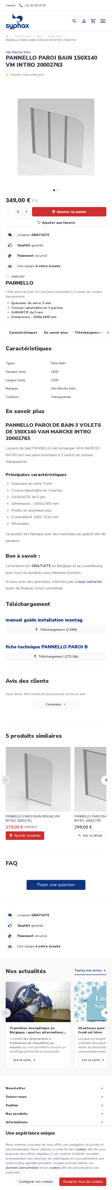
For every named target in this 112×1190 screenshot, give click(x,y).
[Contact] (10, 5)
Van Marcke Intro (18, 52)
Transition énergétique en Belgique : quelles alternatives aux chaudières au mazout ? (36, 1030)
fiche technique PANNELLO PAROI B (47, 647)
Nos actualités (26, 971)
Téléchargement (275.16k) (56, 656)
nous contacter (90, 581)
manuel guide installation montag (44, 620)
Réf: (8, 276)
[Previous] (6, 780)
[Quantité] (18, 211)
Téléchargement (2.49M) (56, 629)
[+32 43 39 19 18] (32, 5)
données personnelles (22, 1167)
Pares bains (55, 36)
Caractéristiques (23, 332)
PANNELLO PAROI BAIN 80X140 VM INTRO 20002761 (33, 818)
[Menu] (103, 21)
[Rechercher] (74, 21)
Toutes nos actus (87, 970)
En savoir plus (56, 332)
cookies (81, 1149)
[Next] (103, 332)
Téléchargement (89, 332)
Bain (40, 36)
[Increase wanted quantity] (26, 211)
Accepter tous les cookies (83, 1181)
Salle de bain (23, 36)
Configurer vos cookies (36, 1181)
